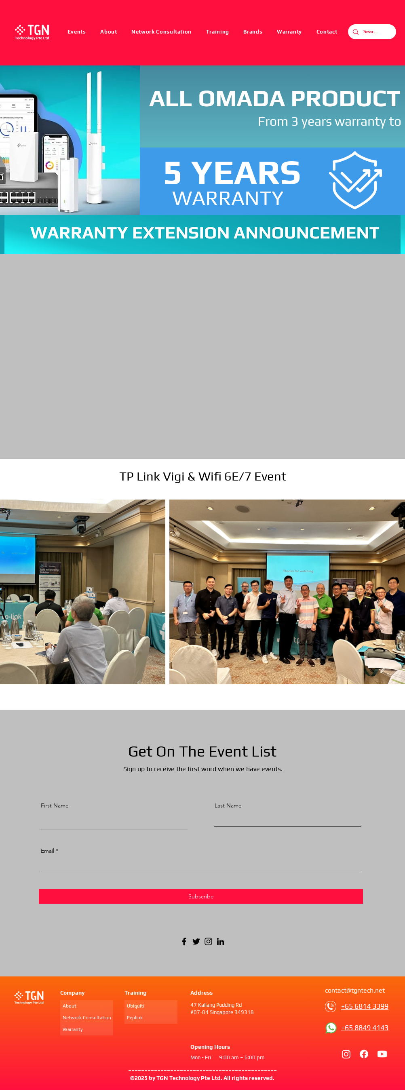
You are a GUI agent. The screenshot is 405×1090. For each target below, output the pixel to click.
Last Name (228, 805)
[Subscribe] (201, 896)
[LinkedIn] (220, 941)
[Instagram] (208, 941)
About (69, 1006)
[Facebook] (184, 941)
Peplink (135, 1017)
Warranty (73, 1029)
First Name (55, 805)
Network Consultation (87, 1017)
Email (47, 851)
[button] (217, 31)
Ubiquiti (135, 1006)
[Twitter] (196, 941)
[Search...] (371, 31)
